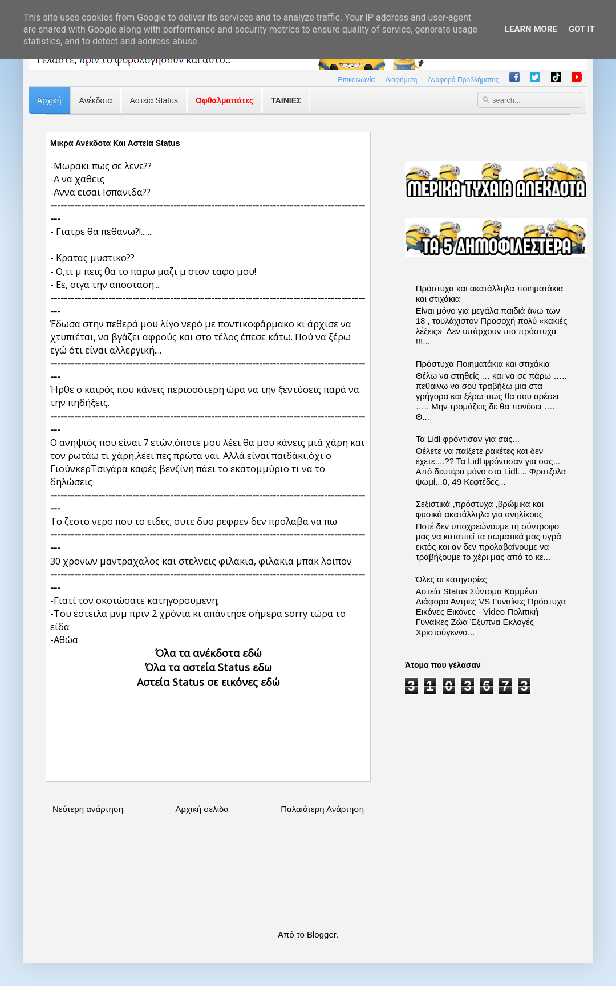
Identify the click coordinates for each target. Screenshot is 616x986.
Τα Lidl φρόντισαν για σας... (468, 439)
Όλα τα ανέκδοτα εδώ (208, 653)
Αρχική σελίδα (202, 809)
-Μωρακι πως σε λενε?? (101, 165)
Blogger (321, 934)
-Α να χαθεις (77, 178)
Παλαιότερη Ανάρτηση (322, 809)
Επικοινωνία (356, 80)
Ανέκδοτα (95, 100)
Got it (582, 29)
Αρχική (49, 100)
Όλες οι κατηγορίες (451, 579)
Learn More (531, 29)
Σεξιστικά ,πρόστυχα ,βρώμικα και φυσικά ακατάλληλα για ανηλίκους (480, 509)
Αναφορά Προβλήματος (463, 80)
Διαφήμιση (402, 80)
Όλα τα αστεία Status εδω (208, 667)
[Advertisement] (208, 725)
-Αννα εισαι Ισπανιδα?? (100, 191)
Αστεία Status (154, 100)
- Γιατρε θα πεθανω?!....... (101, 231)
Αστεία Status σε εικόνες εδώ (208, 682)
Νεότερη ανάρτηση (87, 809)
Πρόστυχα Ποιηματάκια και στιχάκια (483, 363)
